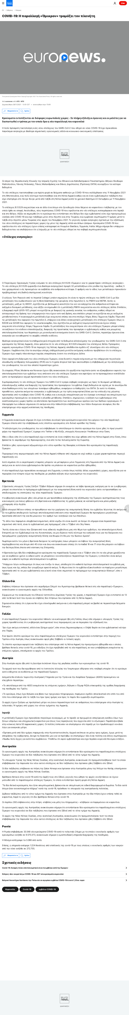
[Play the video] (64, 57)
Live (123, 3)
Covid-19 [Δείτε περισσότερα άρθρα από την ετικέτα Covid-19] (27, 889)
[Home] (3, 10)
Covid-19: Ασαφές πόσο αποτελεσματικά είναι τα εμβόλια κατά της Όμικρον (35, 868)
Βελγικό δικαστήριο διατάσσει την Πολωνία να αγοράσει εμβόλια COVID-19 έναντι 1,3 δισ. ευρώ (43, 880)
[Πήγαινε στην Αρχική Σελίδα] (9, 3)
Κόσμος (18, 10)
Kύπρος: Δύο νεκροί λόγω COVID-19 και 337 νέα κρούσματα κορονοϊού (33, 874)
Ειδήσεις (10, 10)
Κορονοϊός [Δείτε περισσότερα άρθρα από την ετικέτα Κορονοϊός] (10, 889)
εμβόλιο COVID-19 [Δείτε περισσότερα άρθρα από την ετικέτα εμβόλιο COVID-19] (47, 889)
